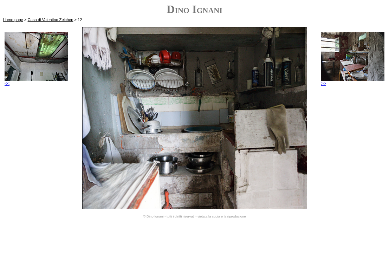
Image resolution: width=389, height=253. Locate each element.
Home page (13, 20)
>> (352, 81)
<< (36, 81)
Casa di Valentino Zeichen (50, 20)
